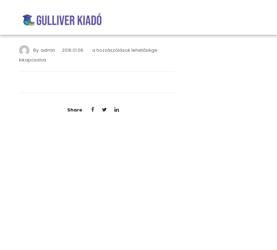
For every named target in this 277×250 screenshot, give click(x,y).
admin (48, 50)
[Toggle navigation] (254, 20)
